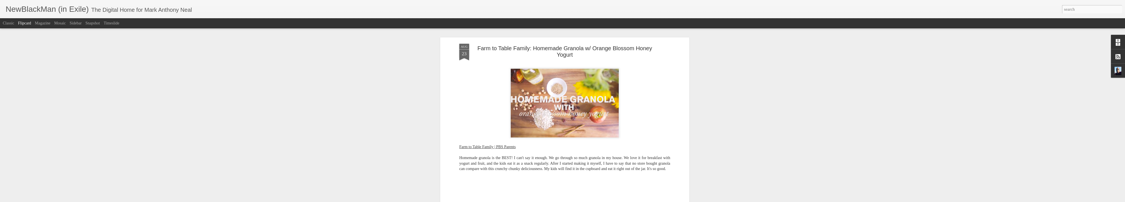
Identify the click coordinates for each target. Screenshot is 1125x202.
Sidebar (76, 23)
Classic (8, 23)
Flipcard (24, 23)
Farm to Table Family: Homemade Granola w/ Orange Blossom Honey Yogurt (565, 51)
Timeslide (112, 23)
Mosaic (60, 23)
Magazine (42, 23)
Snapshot (93, 23)
